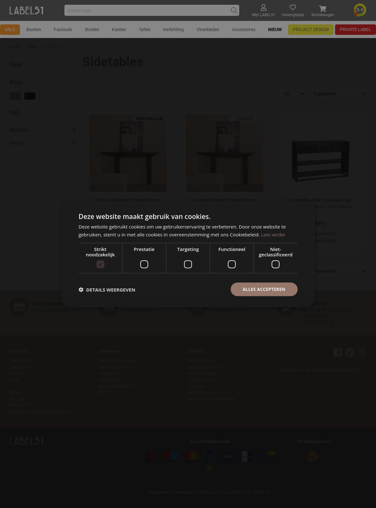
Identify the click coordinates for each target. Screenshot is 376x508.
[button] (107, 289)
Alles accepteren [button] (263, 289)
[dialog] (188, 254)
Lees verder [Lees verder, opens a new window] (274, 234)
